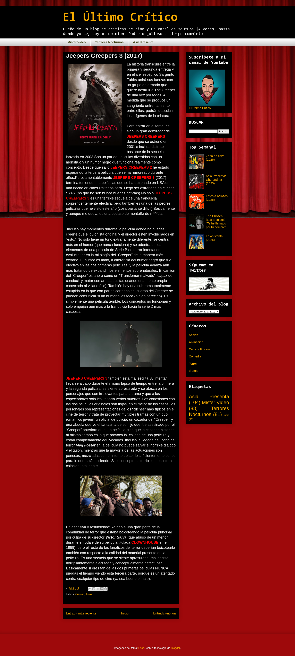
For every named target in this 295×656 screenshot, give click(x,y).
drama (193, 370)
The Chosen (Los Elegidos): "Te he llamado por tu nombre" (216, 221)
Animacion (196, 342)
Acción (193, 335)
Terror (89, 594)
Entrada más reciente (81, 613)
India (226, 415)
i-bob (141, 647)
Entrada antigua (164, 613)
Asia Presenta (143, 42)
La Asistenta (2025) (214, 237)
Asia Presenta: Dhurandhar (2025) (216, 179)
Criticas (79, 594)
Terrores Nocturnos (109, 42)
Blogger (175, 647)
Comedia (195, 356)
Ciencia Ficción (199, 349)
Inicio (124, 613)
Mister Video (77, 42)
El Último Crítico (120, 18)
